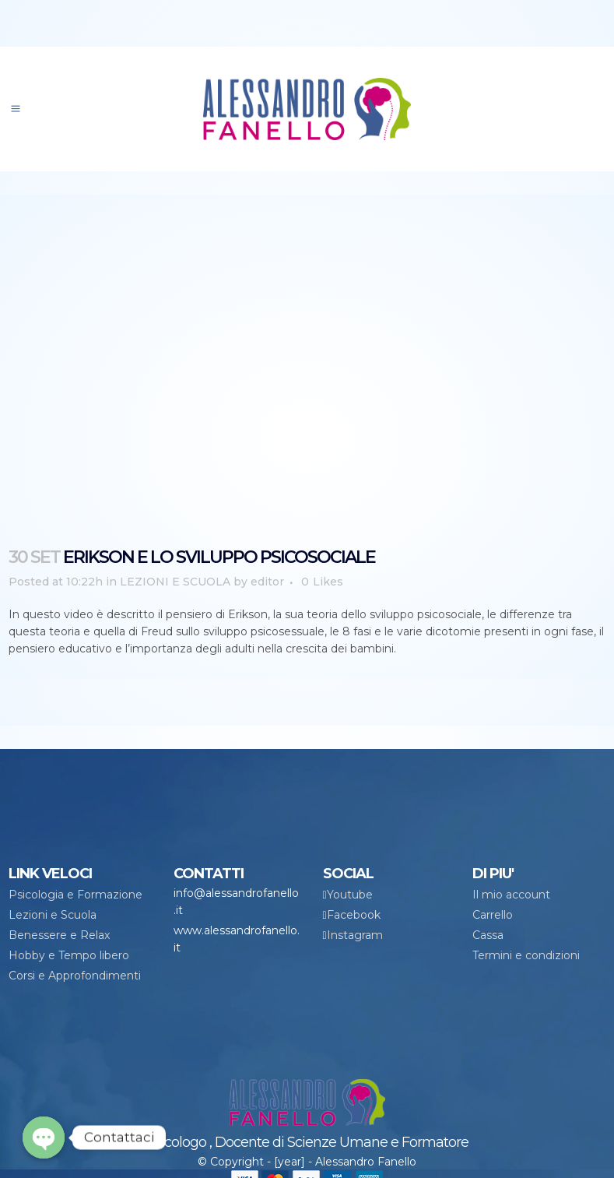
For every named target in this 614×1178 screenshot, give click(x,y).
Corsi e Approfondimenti (75, 976)
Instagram (355, 935)
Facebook (354, 915)
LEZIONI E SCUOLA (175, 582)
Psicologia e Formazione (75, 895)
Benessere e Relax (59, 935)
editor (267, 582)
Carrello (492, 915)
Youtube (350, 895)
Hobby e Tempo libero (69, 955)
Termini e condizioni (526, 955)
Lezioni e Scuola (52, 915)
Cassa (487, 935)
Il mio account (511, 895)
